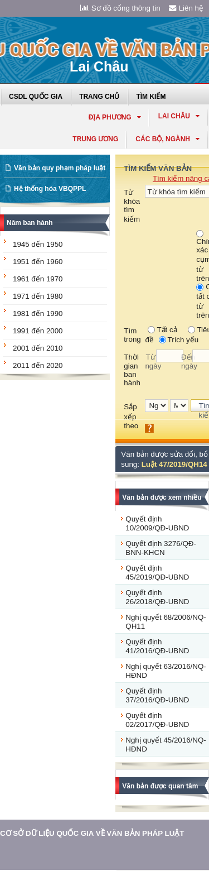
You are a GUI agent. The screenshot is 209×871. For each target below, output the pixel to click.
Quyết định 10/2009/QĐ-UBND (157, 523)
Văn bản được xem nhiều (161, 497)
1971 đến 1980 (38, 296)
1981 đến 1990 (38, 313)
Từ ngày (150, 361)
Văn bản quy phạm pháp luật (59, 168)
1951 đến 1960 (38, 261)
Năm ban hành (30, 223)
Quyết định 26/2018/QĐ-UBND (157, 597)
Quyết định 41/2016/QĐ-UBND (157, 646)
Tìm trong (132, 335)
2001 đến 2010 (38, 348)
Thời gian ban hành (132, 370)
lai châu (179, 116)
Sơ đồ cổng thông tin (120, 8)
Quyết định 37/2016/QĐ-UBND (157, 695)
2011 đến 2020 (38, 365)
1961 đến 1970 (38, 279)
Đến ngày (186, 361)
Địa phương (115, 117)
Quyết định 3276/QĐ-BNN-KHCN (160, 548)
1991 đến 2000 (38, 331)
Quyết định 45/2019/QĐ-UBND (157, 572)
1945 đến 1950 (38, 244)
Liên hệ (186, 8)
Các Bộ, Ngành (167, 139)
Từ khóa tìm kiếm (132, 205)
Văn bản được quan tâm (160, 786)
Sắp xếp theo (131, 416)
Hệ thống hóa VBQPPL (50, 189)
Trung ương (95, 139)
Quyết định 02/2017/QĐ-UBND (157, 720)
